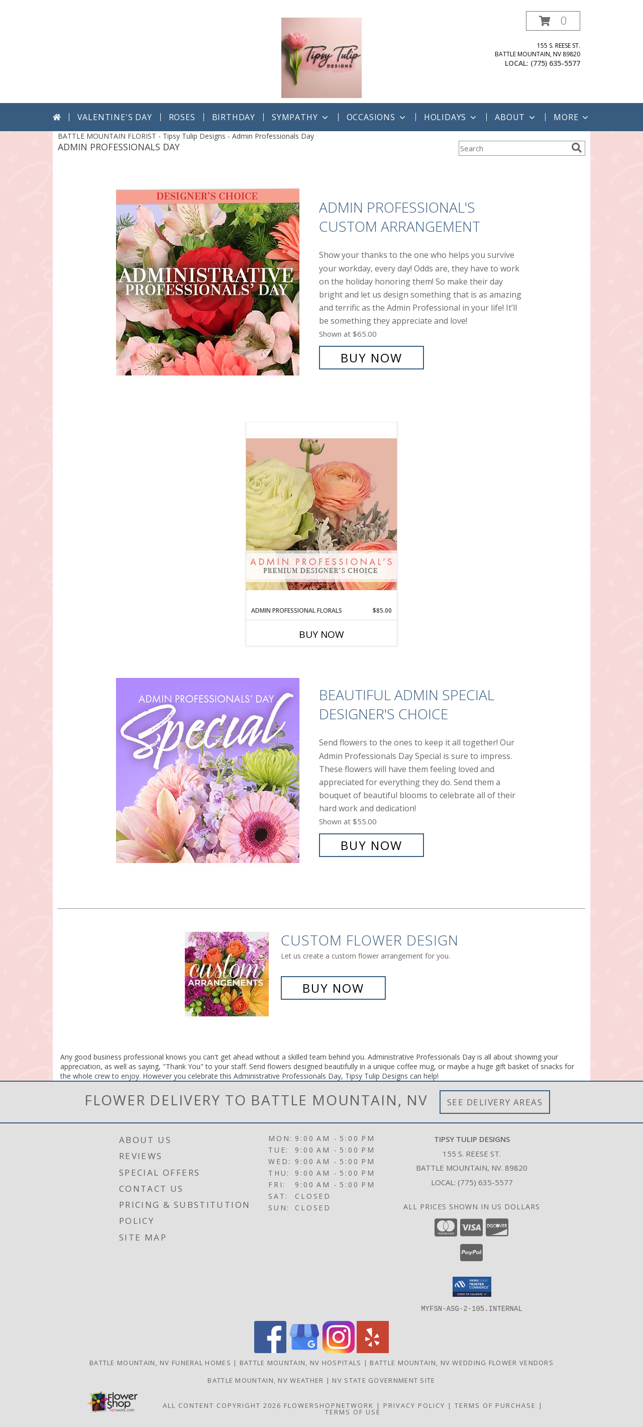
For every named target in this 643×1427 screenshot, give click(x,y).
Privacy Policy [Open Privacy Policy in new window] (414, 1404)
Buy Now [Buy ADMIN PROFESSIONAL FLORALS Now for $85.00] (321, 634)
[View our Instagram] (339, 1350)
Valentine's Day (114, 117)
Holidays (451, 117)
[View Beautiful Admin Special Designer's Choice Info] (215, 770)
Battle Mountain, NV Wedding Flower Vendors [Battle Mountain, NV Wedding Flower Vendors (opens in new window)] (462, 1362)
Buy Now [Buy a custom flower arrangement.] (333, 988)
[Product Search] (513, 148)
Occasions (377, 117)
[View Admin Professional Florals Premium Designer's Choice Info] (321, 514)
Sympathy (301, 117)
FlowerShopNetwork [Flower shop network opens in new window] (329, 1404)
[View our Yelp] (373, 1350)
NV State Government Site (383, 1379)
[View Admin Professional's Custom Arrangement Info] (215, 283)
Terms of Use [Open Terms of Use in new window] (353, 1411)
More (572, 117)
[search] (577, 147)
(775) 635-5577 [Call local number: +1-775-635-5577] (555, 63)
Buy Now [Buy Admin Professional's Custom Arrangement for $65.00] (371, 357)
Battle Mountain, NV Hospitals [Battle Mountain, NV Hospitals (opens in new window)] (301, 1362)
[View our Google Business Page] (304, 1350)
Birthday (233, 117)
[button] (553, 21)
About (516, 117)
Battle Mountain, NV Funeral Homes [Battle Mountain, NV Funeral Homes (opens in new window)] (160, 1362)
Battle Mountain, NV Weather (265, 1379)
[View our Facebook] (270, 1350)
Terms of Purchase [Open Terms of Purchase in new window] (495, 1404)
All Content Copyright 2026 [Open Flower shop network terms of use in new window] (222, 1404)
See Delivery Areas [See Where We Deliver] (495, 1102)
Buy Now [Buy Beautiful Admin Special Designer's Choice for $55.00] (371, 845)
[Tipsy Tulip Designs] (321, 57)
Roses (182, 117)
